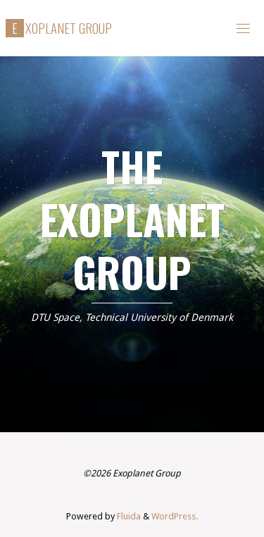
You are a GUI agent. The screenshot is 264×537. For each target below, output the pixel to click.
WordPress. (174, 516)
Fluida (128, 516)
